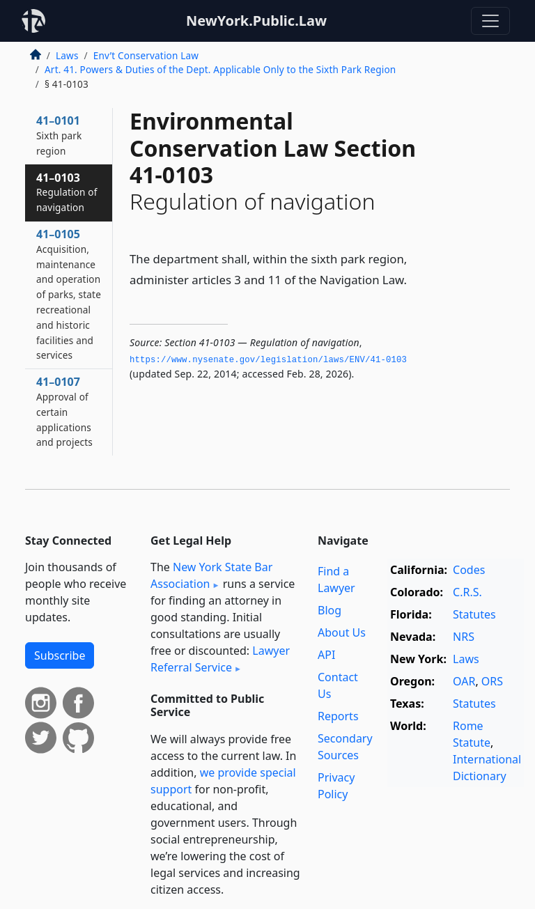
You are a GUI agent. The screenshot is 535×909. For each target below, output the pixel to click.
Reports (338, 716)
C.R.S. (467, 592)
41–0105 (68, 294)
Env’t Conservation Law (146, 55)
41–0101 (59, 135)
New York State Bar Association (211, 575)
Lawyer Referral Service (220, 659)
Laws (67, 55)
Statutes (474, 614)
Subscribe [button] (59, 655)
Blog (329, 610)
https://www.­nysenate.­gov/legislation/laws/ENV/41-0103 (268, 360)
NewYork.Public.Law (256, 20)
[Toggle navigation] (490, 21)
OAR (464, 681)
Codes (469, 569)
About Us (342, 632)
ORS (492, 681)
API (326, 654)
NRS (463, 636)
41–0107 (64, 411)
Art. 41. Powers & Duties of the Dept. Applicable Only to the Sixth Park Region (220, 69)
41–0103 (67, 192)
